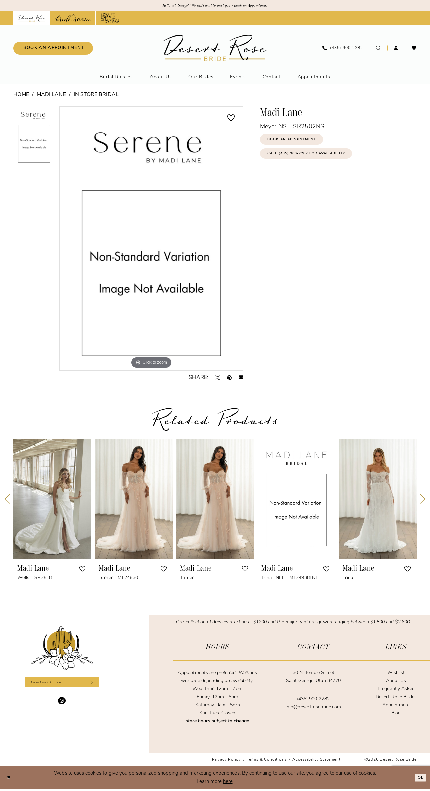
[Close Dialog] (10, 779)
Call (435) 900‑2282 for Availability (319, 161)
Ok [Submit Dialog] (419, 779)
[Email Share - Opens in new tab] (241, 379)
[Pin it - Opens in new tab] (229, 379)
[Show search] (378, 49)
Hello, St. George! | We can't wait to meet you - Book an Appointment (215, 6)
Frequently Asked (396, 690)
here (228, 783)
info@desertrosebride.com (313, 708)
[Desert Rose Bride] (62, 650)
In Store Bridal (96, 96)
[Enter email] (62, 685)
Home (21, 96)
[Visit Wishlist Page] (414, 49)
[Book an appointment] (53, 49)
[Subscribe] (99, 685)
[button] (396, 49)
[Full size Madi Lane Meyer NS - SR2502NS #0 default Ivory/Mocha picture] (151, 240)
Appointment (396, 706)
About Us (396, 682)
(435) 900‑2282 (313, 700)
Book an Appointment (299, 143)
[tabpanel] (34, 141)
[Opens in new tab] (73, 19)
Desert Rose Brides (396, 698)
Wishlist (395, 674)
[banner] (215, 49)
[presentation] (52, 500)
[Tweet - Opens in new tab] (217, 379)
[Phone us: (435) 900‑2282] (343, 49)
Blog (396, 714)
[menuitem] (53, 49)
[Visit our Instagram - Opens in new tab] (62, 705)
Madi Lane (51, 96)
